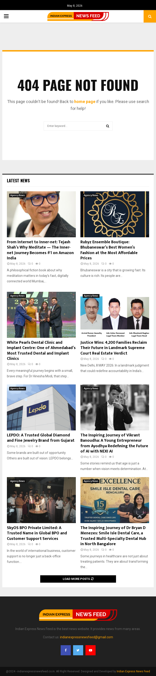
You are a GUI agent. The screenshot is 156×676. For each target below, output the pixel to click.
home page (84, 101)
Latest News (18, 180)
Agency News (17, 195)
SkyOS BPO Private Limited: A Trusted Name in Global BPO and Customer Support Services (37, 533)
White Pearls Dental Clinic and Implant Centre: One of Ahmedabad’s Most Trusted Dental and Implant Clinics (41, 350)
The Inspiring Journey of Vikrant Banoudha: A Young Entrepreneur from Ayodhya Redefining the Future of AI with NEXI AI (114, 443)
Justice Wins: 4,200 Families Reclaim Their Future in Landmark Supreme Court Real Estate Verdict (113, 348)
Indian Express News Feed (133, 671)
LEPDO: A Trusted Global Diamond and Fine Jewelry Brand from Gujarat (40, 438)
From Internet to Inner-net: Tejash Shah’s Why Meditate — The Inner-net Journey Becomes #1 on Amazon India (40, 250)
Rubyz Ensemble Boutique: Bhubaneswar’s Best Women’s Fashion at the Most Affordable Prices (109, 250)
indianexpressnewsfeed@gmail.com (86, 637)
